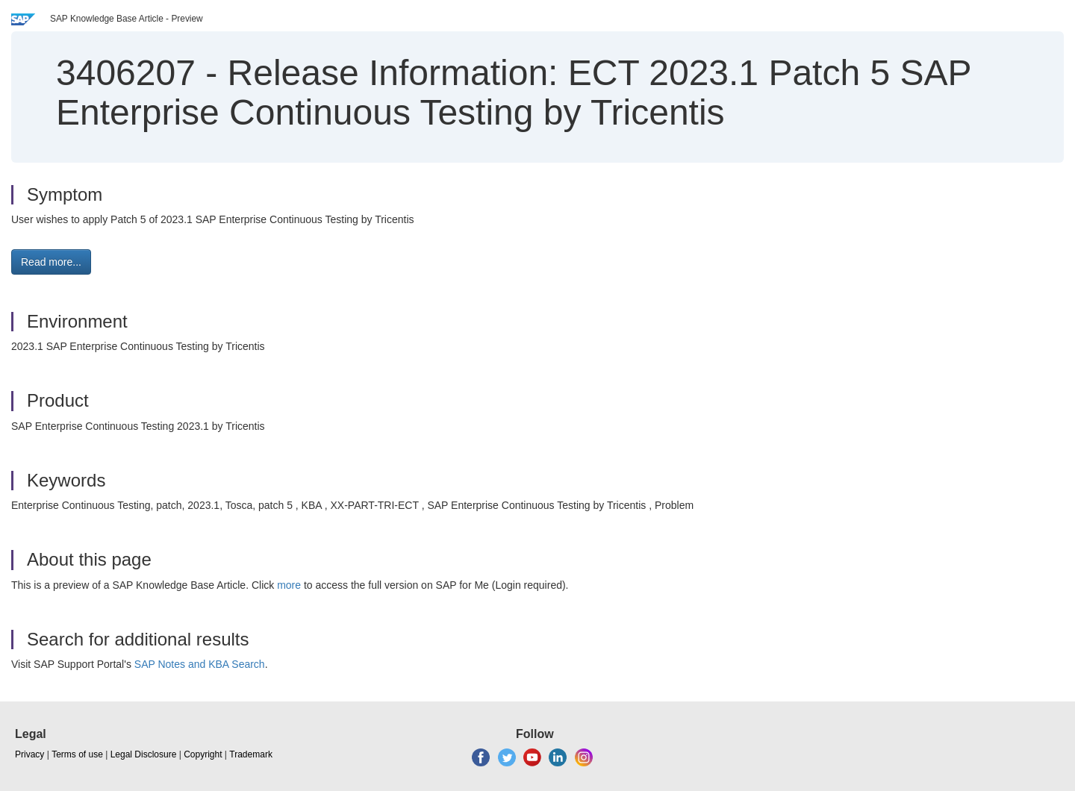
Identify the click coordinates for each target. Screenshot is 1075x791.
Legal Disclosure (143, 754)
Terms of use (77, 754)
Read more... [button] (51, 262)
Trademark (250, 754)
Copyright (203, 754)
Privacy (29, 754)
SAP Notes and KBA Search (199, 664)
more (289, 585)
